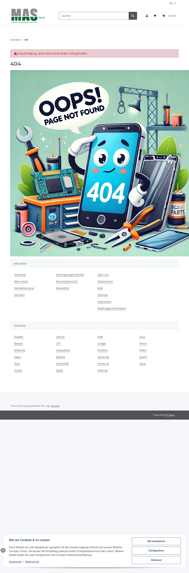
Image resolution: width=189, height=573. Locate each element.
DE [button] (171, 3)
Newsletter (62, 288)
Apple (59, 370)
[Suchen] (94, 16)
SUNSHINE (62, 363)
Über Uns (103, 274)
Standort (19, 295)
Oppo (17, 357)
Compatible (63, 350)
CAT (58, 343)
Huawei (18, 336)
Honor (143, 343)
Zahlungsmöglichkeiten (70, 274)
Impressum (15, 561)
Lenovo (60, 336)
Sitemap (103, 295)
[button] (147, 15)
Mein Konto (21, 281)
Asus (142, 336)
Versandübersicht (67, 281)
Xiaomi (18, 370)
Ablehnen (156, 560)
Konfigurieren (156, 550)
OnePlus (103, 350)
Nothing (102, 370)
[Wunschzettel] (155, 15)
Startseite (20, 274)
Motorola (19, 350)
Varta (142, 363)
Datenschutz (32, 561)
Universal (103, 363)
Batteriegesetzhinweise (112, 308)
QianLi (143, 357)
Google (102, 343)
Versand (55, 405)
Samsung (103, 357)
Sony (17, 363)
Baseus (18, 343)
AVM (100, 336)
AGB (100, 288)
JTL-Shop (170, 415)
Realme (60, 357)
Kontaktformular (24, 288)
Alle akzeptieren (156, 541)
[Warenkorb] (169, 15)
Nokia (142, 350)
